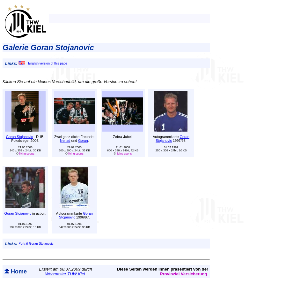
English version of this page (42, 63)
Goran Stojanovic (19, 137)
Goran (83, 140)
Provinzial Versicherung (183, 274)
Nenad (65, 140)
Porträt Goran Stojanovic (36, 243)
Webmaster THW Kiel (65, 274)
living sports (26, 153)
